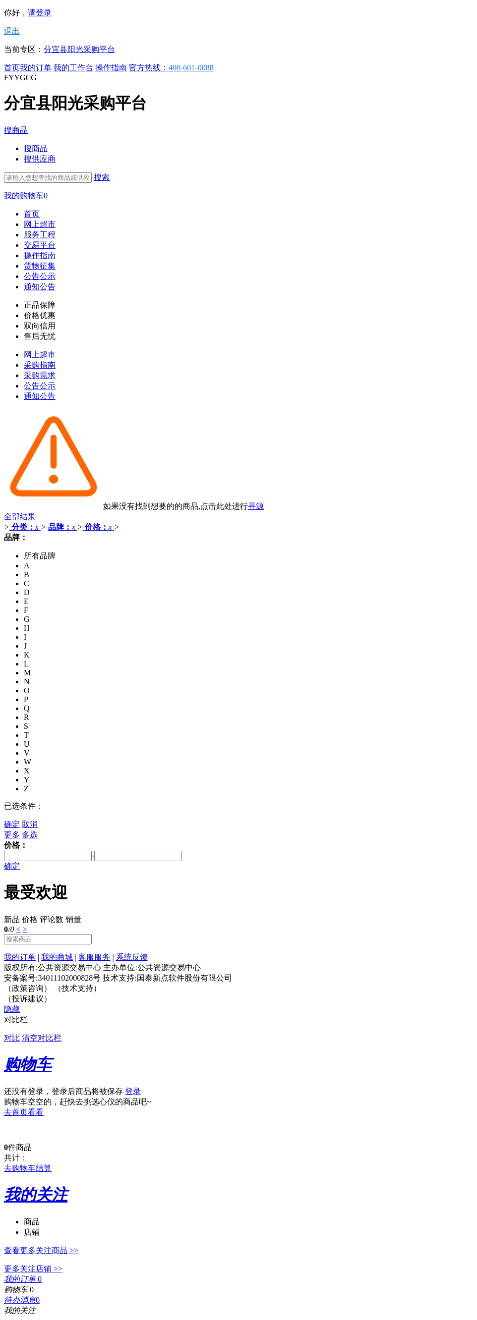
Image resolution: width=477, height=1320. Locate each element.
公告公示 (40, 276)
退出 (12, 31)
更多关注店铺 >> (33, 1269)
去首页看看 (24, 1112)
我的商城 (57, 957)
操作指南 (111, 67)
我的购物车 (26, 195)
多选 (30, 834)
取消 (30, 824)
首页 (12, 67)
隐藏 (12, 1009)
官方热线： (171, 67)
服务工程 (40, 234)
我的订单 (36, 67)
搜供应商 (40, 159)
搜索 (102, 177)
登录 (133, 1091)
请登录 (40, 12)
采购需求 (40, 375)
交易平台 (40, 245)
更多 (12, 834)
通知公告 (40, 286)
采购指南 (40, 365)
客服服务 (94, 957)
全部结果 (20, 516)
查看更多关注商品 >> (41, 1250)
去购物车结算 (28, 1168)
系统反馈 (132, 957)
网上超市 (40, 224)
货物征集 (40, 266)
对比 (12, 1038)
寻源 (256, 506)
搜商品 (16, 130)
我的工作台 (73, 67)
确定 (12, 824)
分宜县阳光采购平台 (79, 49)
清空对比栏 (41, 1038)
